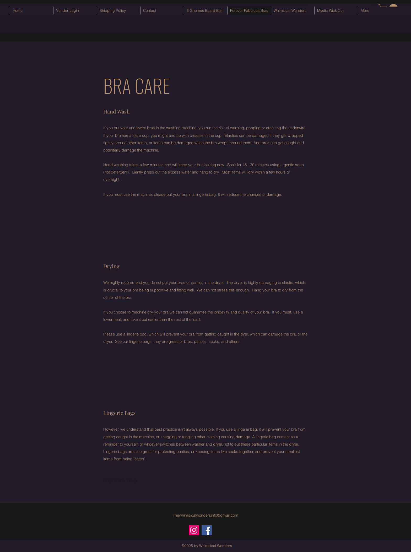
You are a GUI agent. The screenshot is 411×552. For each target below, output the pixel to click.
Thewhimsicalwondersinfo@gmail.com (205, 515)
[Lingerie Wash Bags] (121, 481)
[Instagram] (194, 530)
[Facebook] (207, 530)
